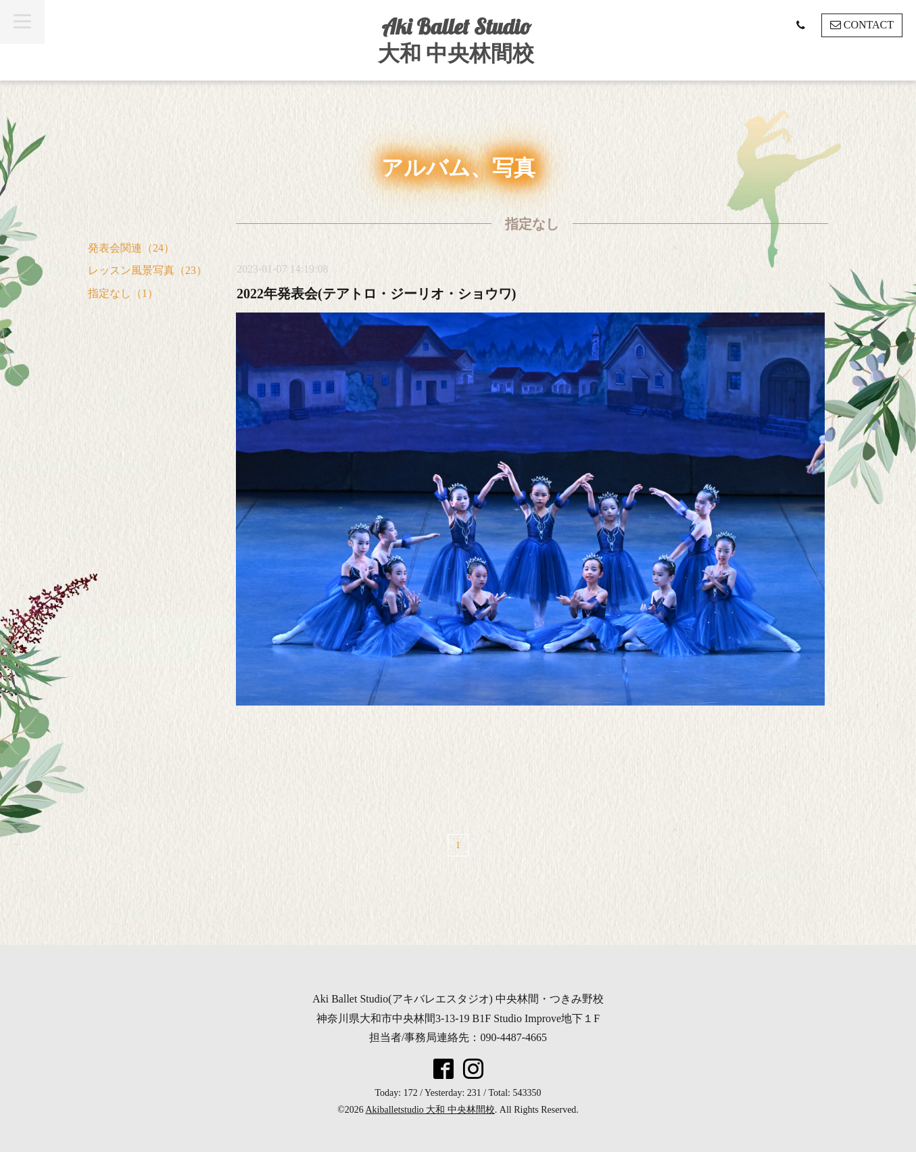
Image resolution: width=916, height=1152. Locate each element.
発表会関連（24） (131, 248)
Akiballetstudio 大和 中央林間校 (430, 1110)
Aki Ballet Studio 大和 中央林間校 (456, 39)
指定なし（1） (123, 293)
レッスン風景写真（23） (147, 270)
